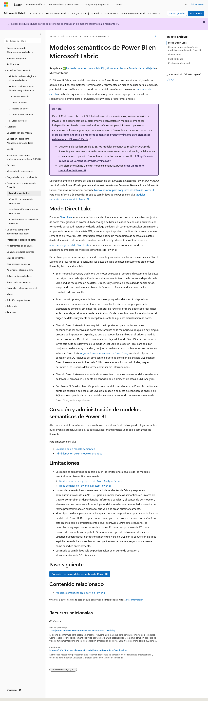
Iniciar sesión (197, 4)
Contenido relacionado (179, 63)
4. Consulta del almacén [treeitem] (21, 114)
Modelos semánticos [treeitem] (19, 193)
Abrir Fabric (196, 13)
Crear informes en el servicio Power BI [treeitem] (23, 221)
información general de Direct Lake (69, 245)
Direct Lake (65, 217)
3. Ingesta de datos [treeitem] (19, 108)
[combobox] (22, 41)
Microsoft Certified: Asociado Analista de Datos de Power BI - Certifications (88, 650)
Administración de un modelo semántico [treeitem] (24, 211)
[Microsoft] (6, 4)
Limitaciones (174, 54)
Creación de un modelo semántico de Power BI (80, 574)
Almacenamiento (116, 68)
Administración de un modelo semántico (79, 453)
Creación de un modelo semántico (75, 449)
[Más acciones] (156, 36)
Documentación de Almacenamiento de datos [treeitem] (20, 50)
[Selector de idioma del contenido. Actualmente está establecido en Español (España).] (16, 695)
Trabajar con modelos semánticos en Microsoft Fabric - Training (82, 630)
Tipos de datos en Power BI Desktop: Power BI (85, 485)
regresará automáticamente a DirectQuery (104, 353)
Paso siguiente (175, 58)
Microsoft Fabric (69, 36)
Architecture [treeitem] (13, 64)
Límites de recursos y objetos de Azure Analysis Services (91, 481)
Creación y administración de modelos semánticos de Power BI (184, 48)
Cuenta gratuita (177, 13)
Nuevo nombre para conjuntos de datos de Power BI (124, 190)
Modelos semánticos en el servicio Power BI (81, 592)
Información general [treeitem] (17, 58)
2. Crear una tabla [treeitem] (18, 102)
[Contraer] (40, 34)
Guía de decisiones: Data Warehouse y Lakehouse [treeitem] (21, 88)
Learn (53, 36)
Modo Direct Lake (177, 42)
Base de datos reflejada (142, 68)
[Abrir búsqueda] (186, 4)
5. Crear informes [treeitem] (18, 120)
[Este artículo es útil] (168, 80)
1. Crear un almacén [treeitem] (19, 96)
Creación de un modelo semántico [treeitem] (21, 201)
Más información (134, 599)
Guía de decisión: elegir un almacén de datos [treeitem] (22, 78)
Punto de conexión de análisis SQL (85, 68)
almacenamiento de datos (96, 36)
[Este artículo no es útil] (172, 80)
